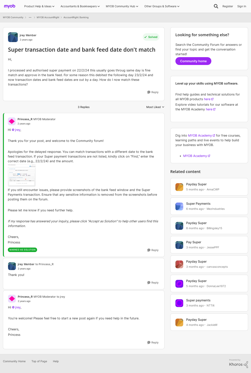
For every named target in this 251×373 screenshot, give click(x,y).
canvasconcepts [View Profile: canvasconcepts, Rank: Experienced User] (217, 266)
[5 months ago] (195, 189)
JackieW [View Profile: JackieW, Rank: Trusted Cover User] (212, 324)
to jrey (61, 296)
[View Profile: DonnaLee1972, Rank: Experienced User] (179, 284)
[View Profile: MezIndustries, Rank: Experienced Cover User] (179, 206)
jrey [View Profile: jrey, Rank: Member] (22, 35)
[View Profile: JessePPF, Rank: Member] (179, 245)
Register (227, 6)
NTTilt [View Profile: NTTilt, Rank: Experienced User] (210, 305)
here (207, 99)
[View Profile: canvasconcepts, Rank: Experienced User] (179, 264)
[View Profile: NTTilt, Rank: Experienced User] (179, 303)
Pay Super (193, 242)
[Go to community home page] (9, 6)
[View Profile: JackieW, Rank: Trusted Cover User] (179, 322)
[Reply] (152, 92)
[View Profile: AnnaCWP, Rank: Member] (179, 187)
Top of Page (39, 361)
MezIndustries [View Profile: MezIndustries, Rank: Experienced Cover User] (216, 208)
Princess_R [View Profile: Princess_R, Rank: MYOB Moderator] (25, 119)
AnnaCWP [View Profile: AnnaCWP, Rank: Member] (213, 189)
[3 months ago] (195, 247)
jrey (17, 130)
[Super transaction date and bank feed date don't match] (36, 123)
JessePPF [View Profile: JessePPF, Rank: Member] (213, 247)
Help (56, 361)
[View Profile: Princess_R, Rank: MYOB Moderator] (12, 121)
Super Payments (198, 203)
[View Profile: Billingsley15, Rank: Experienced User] (179, 226)
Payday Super (196, 184)
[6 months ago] (195, 209)
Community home (193, 61)
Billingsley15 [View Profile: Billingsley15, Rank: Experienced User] (214, 228)
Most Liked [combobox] (155, 107)
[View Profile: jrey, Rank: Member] (13, 37)
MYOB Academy (200, 135)
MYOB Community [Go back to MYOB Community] (13, 17)
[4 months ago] (195, 325)
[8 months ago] (195, 228)
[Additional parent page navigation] (30, 17)
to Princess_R (44, 264)
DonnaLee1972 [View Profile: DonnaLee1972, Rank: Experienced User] (216, 286)
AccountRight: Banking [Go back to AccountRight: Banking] (75, 17)
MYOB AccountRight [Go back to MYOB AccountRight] (48, 17)
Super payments (198, 300)
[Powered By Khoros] (238, 363)
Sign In (241, 6)
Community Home (14, 361)
